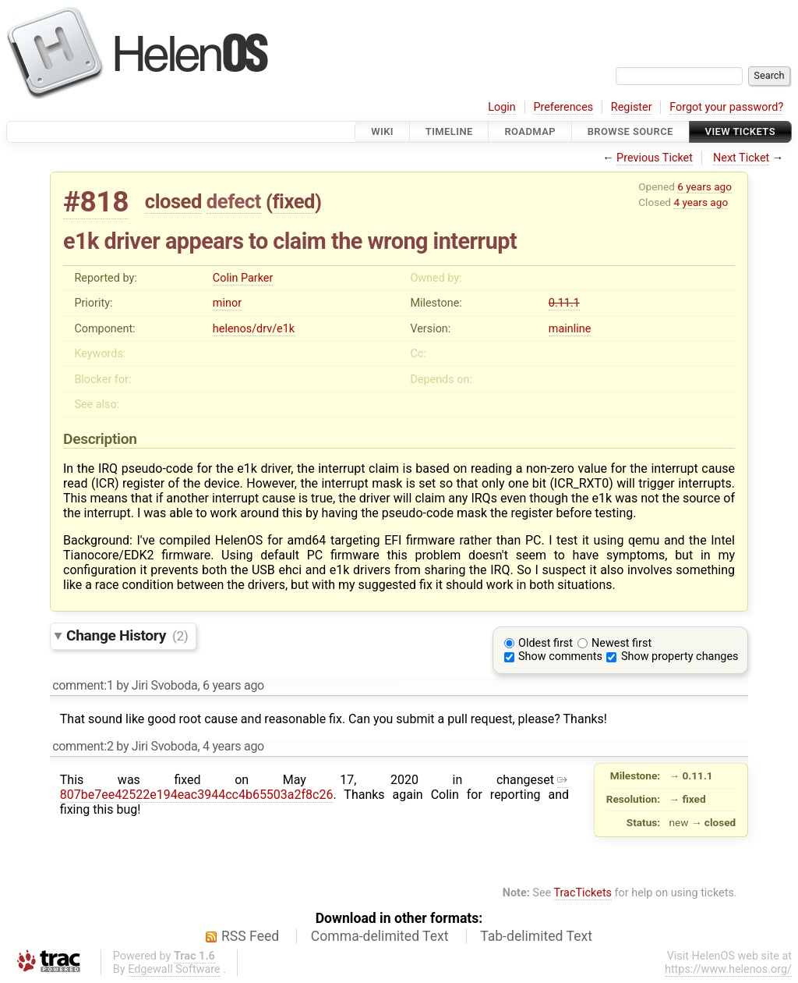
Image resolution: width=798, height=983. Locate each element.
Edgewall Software (174, 969)
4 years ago (700, 202)
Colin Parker (243, 278)
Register (631, 107)
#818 (96, 201)
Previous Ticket (654, 158)
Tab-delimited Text (536, 936)
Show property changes (679, 656)
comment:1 (82, 685)
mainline (570, 328)
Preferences (563, 107)
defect (234, 201)
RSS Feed (250, 936)
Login (502, 107)
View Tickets (740, 131)
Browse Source (630, 131)
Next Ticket (741, 158)
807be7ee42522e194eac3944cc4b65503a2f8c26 (314, 787)
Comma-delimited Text (380, 936)
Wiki (382, 131)
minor (227, 303)
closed (173, 201)
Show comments (560, 656)
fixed (293, 201)
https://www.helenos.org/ (728, 969)
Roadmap (530, 131)
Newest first (621, 643)
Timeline (449, 131)
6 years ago (704, 186)
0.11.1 (564, 303)
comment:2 (82, 746)
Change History (127, 635)
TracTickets (582, 893)
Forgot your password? (726, 107)
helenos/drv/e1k (254, 328)
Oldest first (545, 643)
